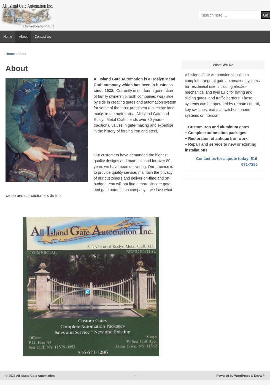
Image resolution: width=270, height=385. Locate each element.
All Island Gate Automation (35, 375)
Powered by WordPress (233, 375)
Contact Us (42, 37)
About (23, 37)
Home (7, 37)
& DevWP (257, 375)
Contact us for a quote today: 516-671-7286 (227, 161)
